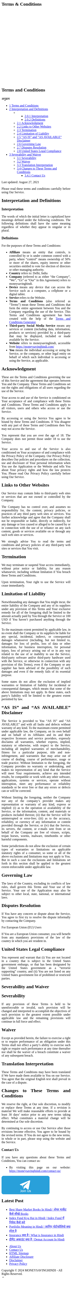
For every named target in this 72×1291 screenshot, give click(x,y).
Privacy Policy (18, 1263)
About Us (15, 1246)
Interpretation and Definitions (28, 109)
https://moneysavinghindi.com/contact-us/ (35, 1171)
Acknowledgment (30, 123)
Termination (26, 130)
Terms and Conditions (24, 105)
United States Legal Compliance (39, 151)
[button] (3, 1277)
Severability (26, 158)
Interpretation (36, 116)
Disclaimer (16, 1260)
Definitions (35, 119)
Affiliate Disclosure (21, 1256)
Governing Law (29, 144)
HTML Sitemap (19, 1253)
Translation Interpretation (35, 165)
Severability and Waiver (25, 154)
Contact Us (35, 175)
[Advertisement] (36, 47)
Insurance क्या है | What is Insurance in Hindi (36, 1235)
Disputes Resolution (31, 147)
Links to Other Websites (34, 126)
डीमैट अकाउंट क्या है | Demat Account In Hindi (37, 1239)
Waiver (23, 161)
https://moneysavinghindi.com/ (35, 346)
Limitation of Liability (33, 133)
